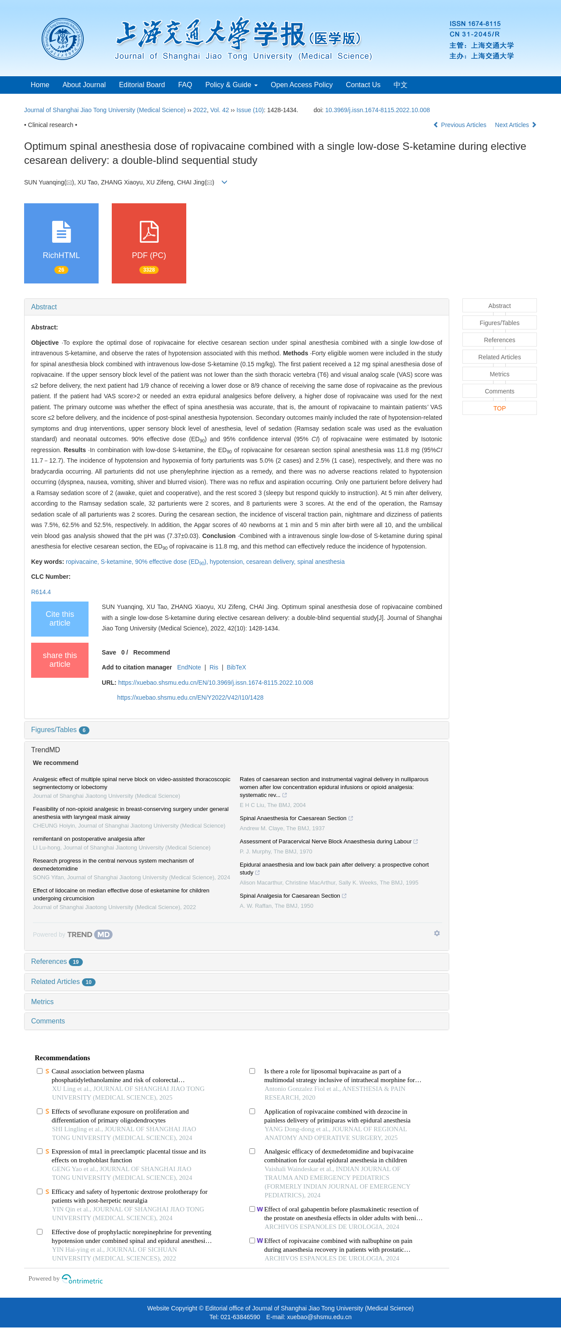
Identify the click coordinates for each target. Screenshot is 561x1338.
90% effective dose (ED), (172, 561)
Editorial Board (142, 84)
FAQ (185, 84)
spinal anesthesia (320, 561)
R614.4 (41, 591)
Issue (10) (250, 109)
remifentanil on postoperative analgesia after (89, 838)
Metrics (42, 1001)
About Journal (84, 84)
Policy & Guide (231, 84)
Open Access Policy (302, 84)
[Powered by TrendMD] (73, 934)
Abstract (44, 307)
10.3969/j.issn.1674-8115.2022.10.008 (377, 109)
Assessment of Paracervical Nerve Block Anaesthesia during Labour (329, 842)
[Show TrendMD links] (436, 933)
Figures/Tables (60, 729)
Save (109, 652)
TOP (500, 408)
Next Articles (516, 124)
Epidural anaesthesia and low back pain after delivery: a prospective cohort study (334, 869)
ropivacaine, (83, 561)
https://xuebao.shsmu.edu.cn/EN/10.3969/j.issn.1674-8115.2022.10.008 (215, 682)
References (57, 961)
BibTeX (236, 667)
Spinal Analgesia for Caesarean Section (293, 896)
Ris (213, 667)
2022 (200, 109)
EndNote (189, 667)
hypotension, (228, 561)
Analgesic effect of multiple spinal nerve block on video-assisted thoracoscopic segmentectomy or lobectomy (132, 783)
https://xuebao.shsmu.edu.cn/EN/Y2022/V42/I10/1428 (190, 697)
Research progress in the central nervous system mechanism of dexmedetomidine (113, 864)
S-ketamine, (118, 561)
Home (40, 84)
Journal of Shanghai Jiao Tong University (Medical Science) (105, 109)
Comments (48, 1021)
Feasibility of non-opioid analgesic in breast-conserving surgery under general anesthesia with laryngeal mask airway (131, 813)
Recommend (151, 652)
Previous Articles (460, 124)
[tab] (237, 307)
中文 (401, 84)
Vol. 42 (219, 109)
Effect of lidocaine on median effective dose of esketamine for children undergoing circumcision (121, 894)
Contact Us (363, 84)
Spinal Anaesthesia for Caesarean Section (297, 819)
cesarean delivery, (271, 561)
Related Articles (63, 981)
